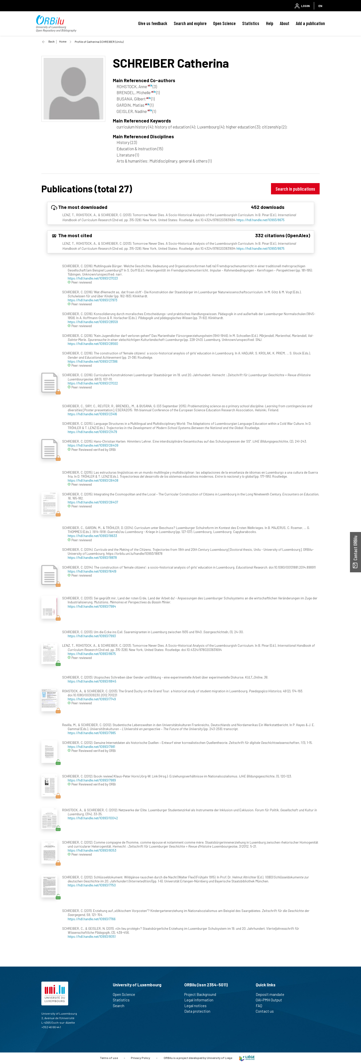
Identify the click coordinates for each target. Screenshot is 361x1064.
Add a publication (310, 23)
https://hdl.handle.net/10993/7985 (92, 733)
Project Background (202, 994)
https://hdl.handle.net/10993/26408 (93, 480)
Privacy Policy (140, 1057)
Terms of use (109, 1057)
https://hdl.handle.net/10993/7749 (92, 699)
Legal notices (197, 1005)
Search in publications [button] (295, 189)
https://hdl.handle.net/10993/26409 (93, 445)
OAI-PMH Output (271, 1000)
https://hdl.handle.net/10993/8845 (92, 681)
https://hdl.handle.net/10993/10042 (93, 818)
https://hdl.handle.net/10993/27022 (93, 383)
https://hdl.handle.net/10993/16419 (92, 571)
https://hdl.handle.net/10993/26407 (93, 502)
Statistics (250, 23)
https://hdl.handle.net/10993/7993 (92, 636)
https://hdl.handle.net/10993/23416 (92, 414)
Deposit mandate (272, 994)
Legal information (201, 1000)
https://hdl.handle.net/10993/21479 (92, 432)
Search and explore (190, 23)
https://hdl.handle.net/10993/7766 (92, 919)
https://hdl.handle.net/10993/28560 (93, 343)
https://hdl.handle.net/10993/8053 (92, 850)
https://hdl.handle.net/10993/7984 (92, 606)
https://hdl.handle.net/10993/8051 (92, 936)
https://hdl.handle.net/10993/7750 (92, 885)
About (284, 23)
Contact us (267, 1011)
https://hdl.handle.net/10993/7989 (92, 780)
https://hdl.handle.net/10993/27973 (92, 300)
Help (269, 23)
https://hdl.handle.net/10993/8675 (260, 220)
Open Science (224, 23)
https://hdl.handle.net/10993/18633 (92, 536)
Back (51, 41)
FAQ (261, 1005)
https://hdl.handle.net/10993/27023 (93, 278)
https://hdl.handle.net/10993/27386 (93, 361)
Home (62, 41)
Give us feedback (152, 23)
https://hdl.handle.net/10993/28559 (93, 322)
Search (121, 1005)
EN (320, 6)
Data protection (199, 1011)
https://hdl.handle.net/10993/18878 (92, 557)
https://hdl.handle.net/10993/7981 (91, 746)
